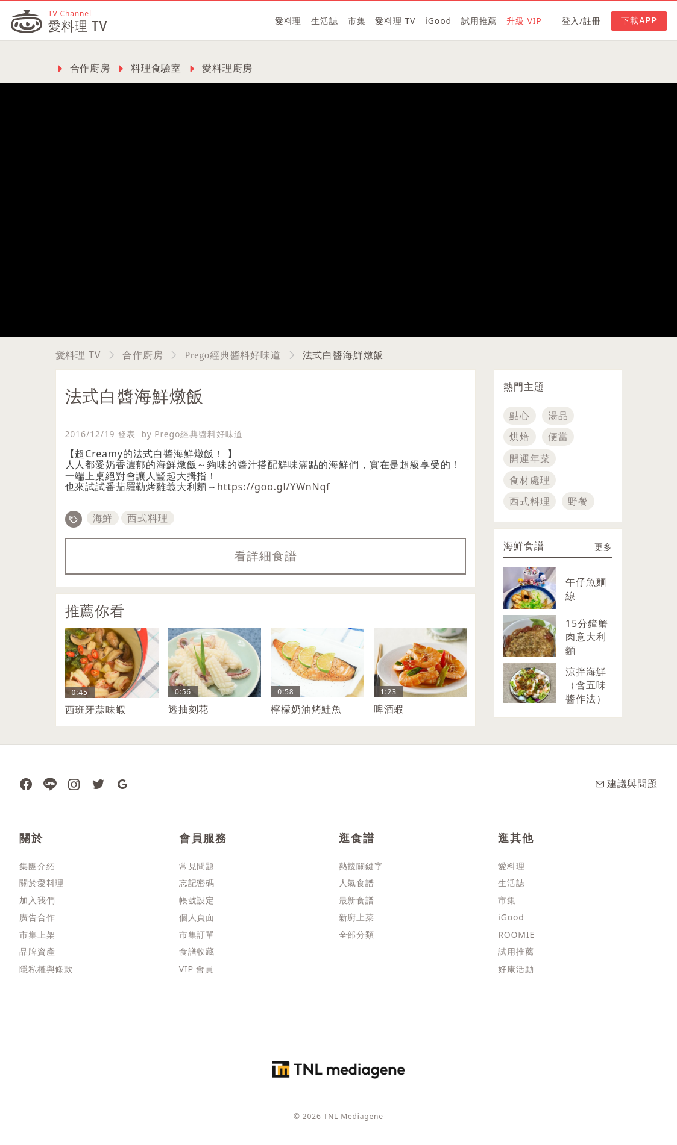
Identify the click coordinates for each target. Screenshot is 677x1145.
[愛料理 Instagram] (74, 783)
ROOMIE (516, 934)
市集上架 (37, 934)
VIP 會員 (196, 969)
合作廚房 (142, 355)
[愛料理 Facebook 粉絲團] (26, 783)
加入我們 (37, 900)
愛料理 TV (395, 21)
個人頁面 (197, 917)
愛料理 (288, 21)
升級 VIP (523, 21)
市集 (357, 21)
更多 (603, 546)
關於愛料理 (41, 882)
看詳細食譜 (265, 556)
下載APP (639, 20)
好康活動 (516, 969)
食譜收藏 (197, 951)
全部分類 (356, 934)
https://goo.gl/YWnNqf (273, 486)
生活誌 (324, 21)
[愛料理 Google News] (122, 783)
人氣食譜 (356, 882)
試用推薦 (479, 21)
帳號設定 (197, 900)
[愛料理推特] (98, 783)
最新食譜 (356, 900)
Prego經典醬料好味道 (232, 355)
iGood (438, 21)
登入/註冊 (581, 21)
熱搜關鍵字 (361, 866)
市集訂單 (197, 934)
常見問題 (197, 866)
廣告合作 (37, 917)
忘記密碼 (197, 882)
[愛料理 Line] (50, 783)
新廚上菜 (356, 917)
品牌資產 (37, 951)
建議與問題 (626, 783)
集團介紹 (37, 866)
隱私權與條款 (46, 969)
